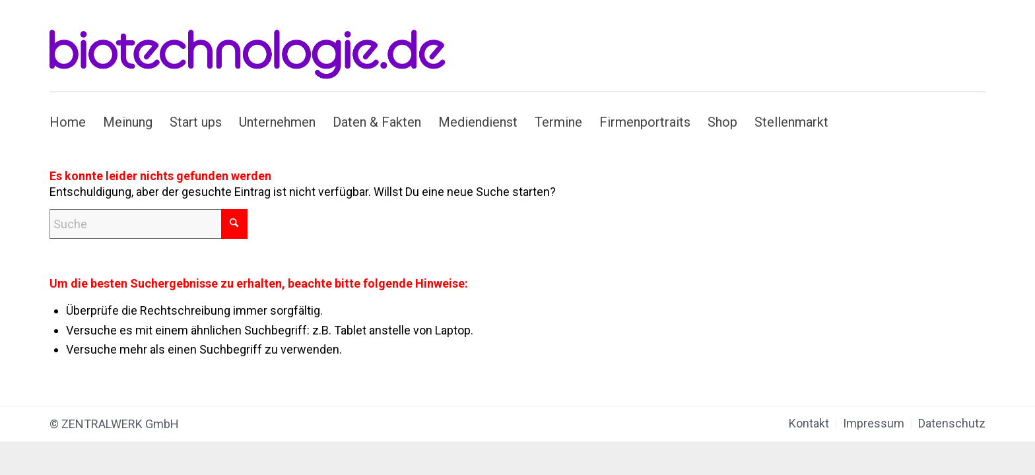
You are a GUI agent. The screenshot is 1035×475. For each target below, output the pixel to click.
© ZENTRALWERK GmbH (114, 424)
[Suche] (149, 224)
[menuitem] (72, 122)
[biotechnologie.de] (255, 45)
